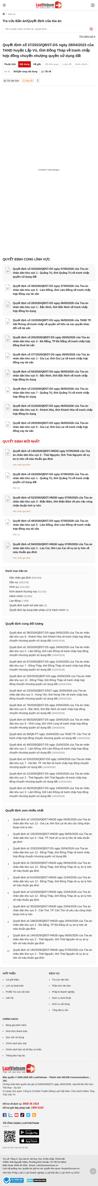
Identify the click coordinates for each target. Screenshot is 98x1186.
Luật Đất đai (52, 1172)
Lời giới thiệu (12, 979)
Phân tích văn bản (61, 985)
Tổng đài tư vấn (60, 1010)
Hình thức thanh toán (16, 1031)
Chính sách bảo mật (16, 1043)
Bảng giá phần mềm (16, 1025)
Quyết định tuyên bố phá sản (26, 605)
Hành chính (16, 596)
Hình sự (14, 587)
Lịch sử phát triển (15, 985)
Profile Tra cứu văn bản (18, 992)
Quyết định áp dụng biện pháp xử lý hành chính (37, 610)
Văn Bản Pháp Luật (13, 1172)
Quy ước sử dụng (15, 1037)
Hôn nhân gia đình (21, 464)
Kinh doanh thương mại (23, 591)
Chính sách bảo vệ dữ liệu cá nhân (23, 1049)
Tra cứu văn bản (60, 979)
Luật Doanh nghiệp (34, 1172)
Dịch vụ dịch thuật (61, 998)
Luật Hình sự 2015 (69, 1172)
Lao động (15, 600)
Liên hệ (9, 998)
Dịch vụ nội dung (61, 1004)
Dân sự (16, 488)
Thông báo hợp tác (15, 1055)
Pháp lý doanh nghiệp (63, 992)
